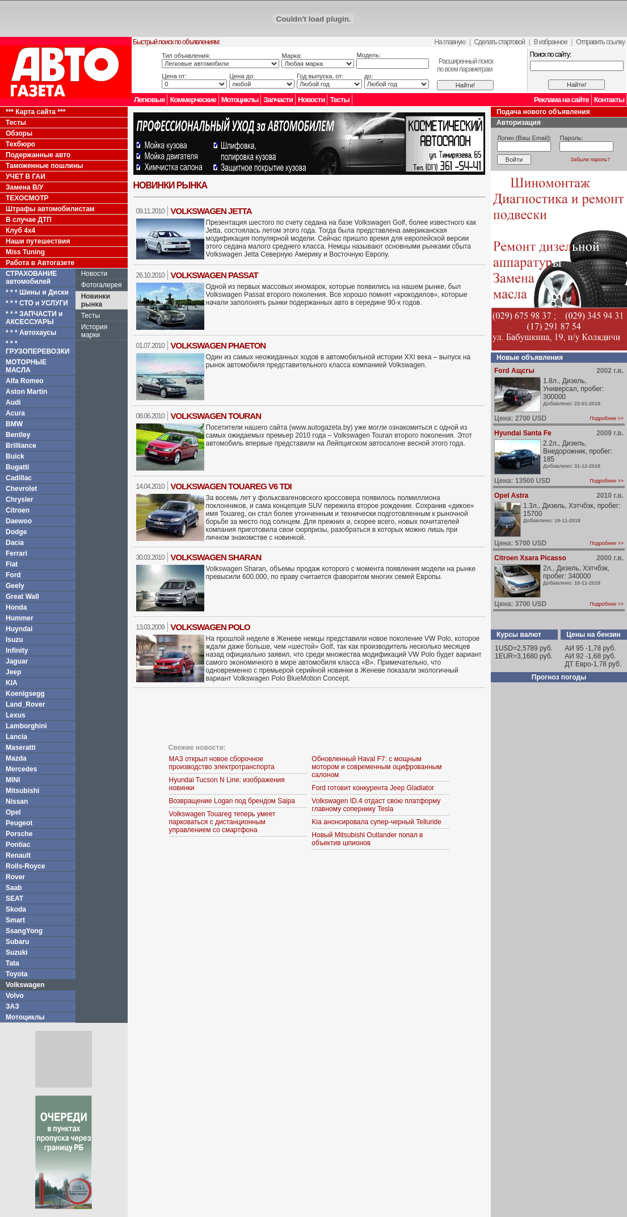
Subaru (17, 942)
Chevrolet (21, 489)
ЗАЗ (12, 1006)
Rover (15, 877)
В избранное (550, 42)
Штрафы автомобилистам (50, 209)
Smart (15, 920)
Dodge (16, 532)
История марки (94, 331)
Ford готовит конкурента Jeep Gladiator (373, 788)
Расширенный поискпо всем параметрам (465, 65)
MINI (13, 780)
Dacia (15, 543)
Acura (15, 413)
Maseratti (21, 748)
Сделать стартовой (499, 42)
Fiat (12, 564)
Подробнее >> (607, 418)
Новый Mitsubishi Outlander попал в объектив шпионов (367, 839)
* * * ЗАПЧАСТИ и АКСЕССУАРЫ (34, 318)
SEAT (14, 899)
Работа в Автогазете (40, 263)
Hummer (19, 618)
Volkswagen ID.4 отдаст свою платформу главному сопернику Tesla (376, 805)
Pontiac (18, 845)
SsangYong (24, 931)
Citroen (18, 510)
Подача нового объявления (543, 112)
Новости (311, 99)
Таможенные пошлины (44, 166)
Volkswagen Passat (214, 275)
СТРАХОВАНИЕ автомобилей (31, 278)
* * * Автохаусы (31, 333)
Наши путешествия (38, 241)
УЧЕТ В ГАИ (25, 177)
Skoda (16, 909)
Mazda (16, 758)
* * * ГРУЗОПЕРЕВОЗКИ (38, 347)
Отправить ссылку (600, 42)
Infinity (17, 650)
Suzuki (17, 952)
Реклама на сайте (561, 99)
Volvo (15, 996)
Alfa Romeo (25, 381)
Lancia (16, 737)
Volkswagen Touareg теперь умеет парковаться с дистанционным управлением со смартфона (222, 822)
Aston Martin (26, 392)
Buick (15, 456)
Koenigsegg (25, 694)
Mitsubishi (22, 791)
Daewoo (19, 521)
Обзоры (19, 133)
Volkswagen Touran (216, 416)
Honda (16, 607)
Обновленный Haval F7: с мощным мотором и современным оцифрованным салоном (376, 767)
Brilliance (21, 446)
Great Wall (22, 597)
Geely (15, 586)
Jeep (13, 672)
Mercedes (21, 769)
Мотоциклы (240, 99)
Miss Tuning (25, 252)
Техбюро (20, 144)
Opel (13, 812)
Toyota (16, 974)
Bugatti (17, 467)
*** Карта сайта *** (35, 112)
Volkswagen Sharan (216, 557)
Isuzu (14, 640)
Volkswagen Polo (210, 627)
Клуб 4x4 (20, 230)
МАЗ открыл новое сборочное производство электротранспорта (222, 763)
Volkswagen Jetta (211, 211)
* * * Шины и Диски (37, 292)
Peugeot (19, 823)
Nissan (17, 801)
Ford (13, 575)
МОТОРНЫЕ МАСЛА (26, 366)
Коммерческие (193, 99)
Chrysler (19, 499)
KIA (12, 683)
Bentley (18, 435)
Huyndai (19, 629)
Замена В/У (24, 187)
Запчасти (278, 99)
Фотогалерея (101, 285)
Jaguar (17, 661)
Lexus (16, 715)
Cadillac (19, 478)
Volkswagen (25, 985)
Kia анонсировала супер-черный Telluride (376, 822)
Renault (18, 855)
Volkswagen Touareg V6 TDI (231, 486)
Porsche (19, 834)
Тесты (339, 99)
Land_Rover (25, 704)
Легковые (149, 99)
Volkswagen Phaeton (218, 345)
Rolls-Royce (25, 866)
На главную (450, 42)
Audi (13, 402)
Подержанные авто (38, 155)
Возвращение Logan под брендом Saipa (232, 801)
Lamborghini (26, 726)
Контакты (609, 99)
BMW (14, 424)
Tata (12, 963)
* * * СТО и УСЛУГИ (37, 303)
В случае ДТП (29, 220)
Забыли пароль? (590, 159)
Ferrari (16, 553)
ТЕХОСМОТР (27, 198)
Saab (14, 888)
